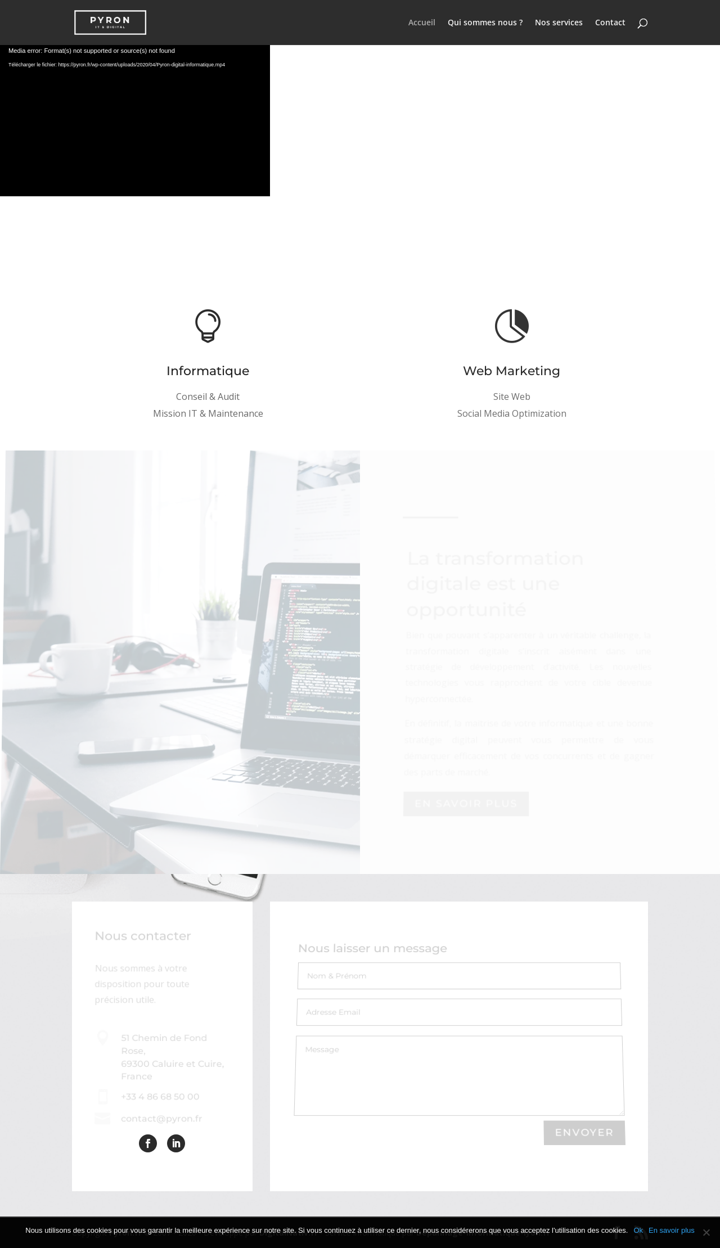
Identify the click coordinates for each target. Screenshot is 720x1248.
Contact (610, 23)
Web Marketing (512, 371)
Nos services (559, 23)
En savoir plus (672, 1230)
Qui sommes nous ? (485, 23)
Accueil (421, 23)
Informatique (207, 371)
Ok (638, 1230)
